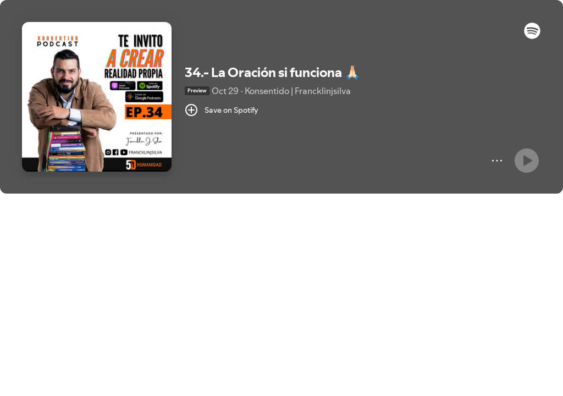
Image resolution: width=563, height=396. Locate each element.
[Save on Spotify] (221, 110)
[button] (532, 36)
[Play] (527, 160)
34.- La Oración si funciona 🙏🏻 (273, 72)
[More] (497, 160)
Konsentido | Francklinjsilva (298, 91)
